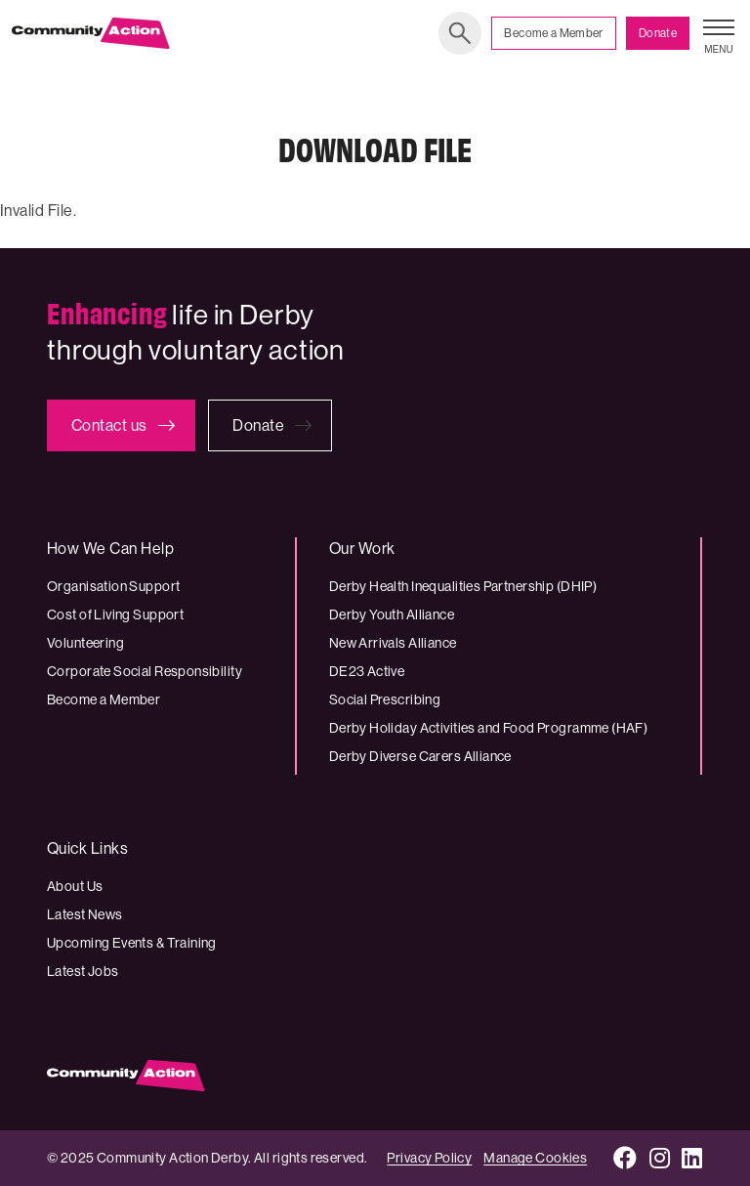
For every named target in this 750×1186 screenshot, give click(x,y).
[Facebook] (625, 1158)
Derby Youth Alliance (391, 614)
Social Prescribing (385, 699)
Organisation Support (113, 586)
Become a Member (553, 33)
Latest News (85, 914)
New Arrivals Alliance (393, 643)
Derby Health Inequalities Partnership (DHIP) (463, 586)
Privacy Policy (429, 1157)
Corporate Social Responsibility (144, 671)
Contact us (109, 425)
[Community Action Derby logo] (91, 33)
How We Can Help (110, 548)
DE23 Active (367, 671)
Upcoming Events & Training (132, 943)
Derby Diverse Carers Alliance (420, 756)
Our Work (362, 548)
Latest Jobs (83, 971)
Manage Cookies (535, 1157)
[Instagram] (660, 1158)
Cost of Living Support (115, 614)
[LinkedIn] (692, 1158)
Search (459, 33)
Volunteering (85, 643)
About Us (75, 886)
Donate (658, 33)
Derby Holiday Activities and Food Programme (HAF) (488, 728)
